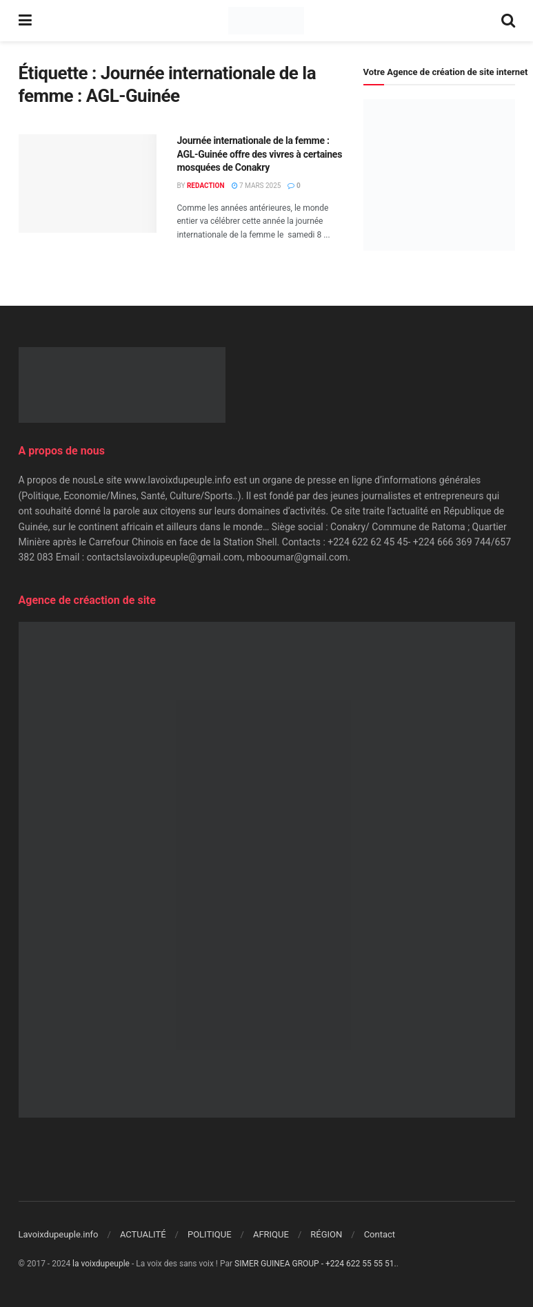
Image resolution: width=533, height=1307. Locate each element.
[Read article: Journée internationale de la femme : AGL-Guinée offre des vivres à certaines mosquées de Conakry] (88, 183)
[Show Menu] (25, 20)
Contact (379, 1234)
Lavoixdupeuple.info (59, 1234)
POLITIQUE (210, 1234)
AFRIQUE (271, 1234)
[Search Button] (508, 20)
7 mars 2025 (256, 185)
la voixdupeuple (101, 1263)
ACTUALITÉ (143, 1234)
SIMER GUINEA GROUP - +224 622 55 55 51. (315, 1263)
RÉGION (326, 1234)
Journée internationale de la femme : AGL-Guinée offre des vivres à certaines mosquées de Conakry (260, 154)
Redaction (206, 185)
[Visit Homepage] (265, 20)
